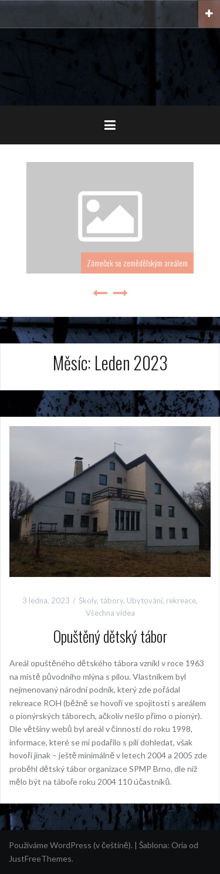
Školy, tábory (101, 600)
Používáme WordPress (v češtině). (71, 845)
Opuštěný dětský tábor (110, 636)
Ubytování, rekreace (161, 600)
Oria (179, 845)
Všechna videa (110, 612)
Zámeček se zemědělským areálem (137, 263)
